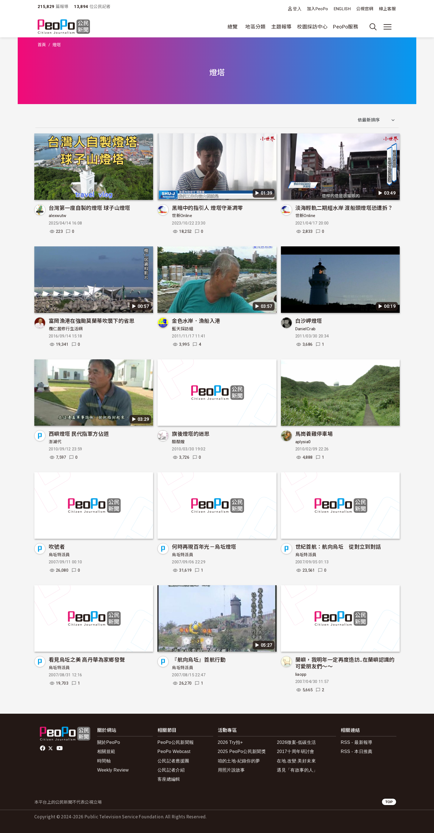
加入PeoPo (317, 8)
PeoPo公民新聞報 (175, 742)
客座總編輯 (168, 779)
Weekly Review (113, 770)
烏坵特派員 (59, 554)
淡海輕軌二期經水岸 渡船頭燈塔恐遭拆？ (344, 207)
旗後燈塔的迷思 (191, 433)
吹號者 (57, 546)
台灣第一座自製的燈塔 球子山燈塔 (89, 207)
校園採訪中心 (312, 27)
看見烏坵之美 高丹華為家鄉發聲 (87, 659)
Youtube (60, 748)
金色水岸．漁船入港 (196, 320)
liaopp (301, 674)
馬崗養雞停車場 (314, 433)
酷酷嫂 (178, 441)
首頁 (42, 44)
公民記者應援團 (173, 761)
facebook (43, 748)
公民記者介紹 (171, 770)
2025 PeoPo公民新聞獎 (242, 751)
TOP (389, 802)
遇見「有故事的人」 (297, 770)
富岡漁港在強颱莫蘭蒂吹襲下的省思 (92, 320)
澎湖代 (55, 441)
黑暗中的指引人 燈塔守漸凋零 (207, 207)
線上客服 (387, 8)
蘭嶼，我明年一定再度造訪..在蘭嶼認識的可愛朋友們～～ (345, 663)
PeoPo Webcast (173, 751)
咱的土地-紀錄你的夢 (239, 761)
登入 (297, 9)
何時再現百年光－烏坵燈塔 (204, 546)
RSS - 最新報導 (357, 742)
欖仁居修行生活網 (66, 328)
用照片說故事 (231, 770)
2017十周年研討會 (295, 751)
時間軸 (104, 761)
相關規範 (106, 751)
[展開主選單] (387, 26)
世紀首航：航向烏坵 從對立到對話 (338, 546)
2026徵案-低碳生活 (296, 742)
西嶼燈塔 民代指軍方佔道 (79, 433)
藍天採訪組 (182, 328)
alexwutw (57, 215)
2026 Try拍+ (230, 742)
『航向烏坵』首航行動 (199, 659)
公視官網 (364, 8)
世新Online (182, 215)
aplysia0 (303, 441)
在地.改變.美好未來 (296, 761)
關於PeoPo (108, 742)
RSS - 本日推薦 (357, 751)
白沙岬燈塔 (308, 320)
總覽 (233, 27)
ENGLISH (342, 8)
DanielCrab (305, 328)
